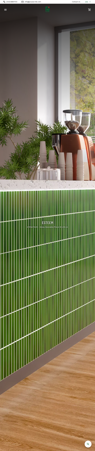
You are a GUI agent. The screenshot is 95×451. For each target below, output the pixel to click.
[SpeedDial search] (88, 444)
